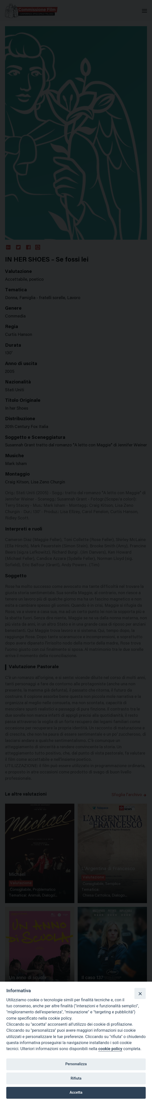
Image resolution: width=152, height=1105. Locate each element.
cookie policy (110, 1048)
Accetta (76, 1092)
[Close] (139, 993)
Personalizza (76, 1064)
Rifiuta (76, 1078)
